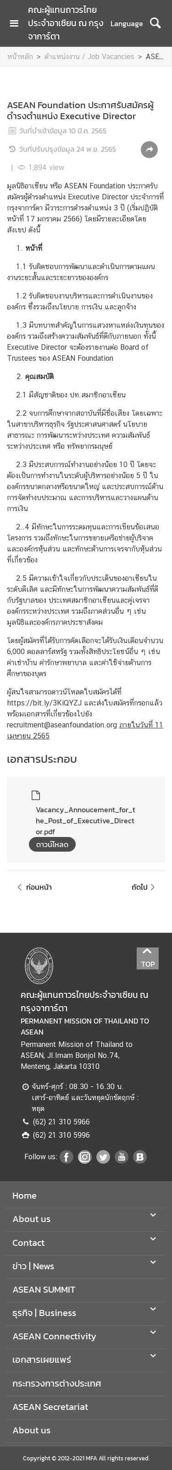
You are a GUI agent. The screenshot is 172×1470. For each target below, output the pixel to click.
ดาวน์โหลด (52, 844)
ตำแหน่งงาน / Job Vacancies (89, 56)
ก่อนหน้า (33, 886)
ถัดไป (145, 886)
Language (127, 23)
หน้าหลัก (20, 56)
